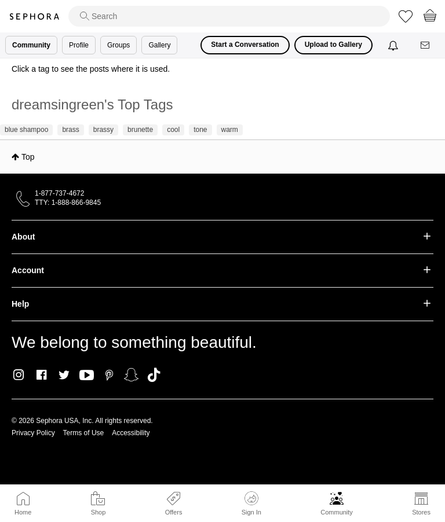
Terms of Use (83, 433)
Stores (421, 512)
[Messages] (425, 45)
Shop (98, 512)
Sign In (251, 503)
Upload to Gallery (333, 45)
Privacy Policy (33, 433)
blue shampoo (26, 130)
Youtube (86, 375)
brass (70, 130)
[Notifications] (394, 45)
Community (336, 512)
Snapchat (131, 375)
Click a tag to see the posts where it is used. (91, 68)
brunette (140, 130)
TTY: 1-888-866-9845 (68, 202)
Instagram (19, 375)
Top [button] (28, 156)
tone (200, 130)
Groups (118, 45)
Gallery (159, 45)
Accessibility (130, 433)
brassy (103, 130)
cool (173, 130)
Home (22, 512)
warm (229, 130)
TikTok (154, 375)
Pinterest (109, 375)
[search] (229, 16)
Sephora (34, 16)
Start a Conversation (245, 45)
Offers (174, 512)
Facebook (41, 375)
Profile (79, 45)
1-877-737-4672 (59, 193)
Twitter (64, 375)
